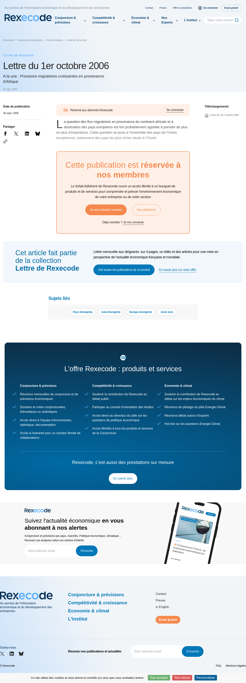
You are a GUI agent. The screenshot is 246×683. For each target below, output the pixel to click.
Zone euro (167, 312)
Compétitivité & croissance (103, 20)
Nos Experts (167, 20)
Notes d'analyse (55, 40)
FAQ (218, 665)
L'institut (190, 20)
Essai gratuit (168, 619)
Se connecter (175, 110)
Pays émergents (83, 312)
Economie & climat (140, 20)
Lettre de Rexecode (77, 40)
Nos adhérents (146, 209)
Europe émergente (140, 312)
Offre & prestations (182, 8)
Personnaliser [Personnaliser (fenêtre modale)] (205, 677)
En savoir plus (123, 478)
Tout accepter (159, 677)
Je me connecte (133, 222)
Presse (162, 8)
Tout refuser (182, 677)
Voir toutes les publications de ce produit (124, 269)
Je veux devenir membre (106, 209)
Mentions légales (236, 665)
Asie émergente (111, 312)
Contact (149, 8)
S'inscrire (87, 550)
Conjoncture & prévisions (65, 20)
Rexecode (8, 40)
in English (162, 607)
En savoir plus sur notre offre (177, 269)
